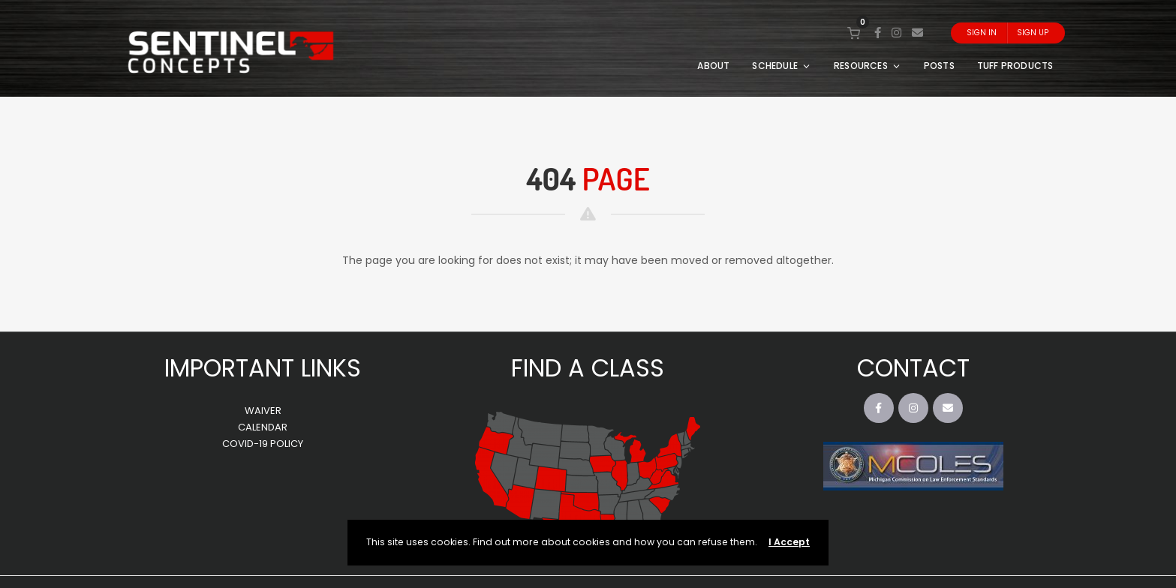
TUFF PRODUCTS (1015, 65)
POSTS (939, 65)
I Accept (789, 542)
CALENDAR (262, 427)
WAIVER (263, 411)
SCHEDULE (781, 65)
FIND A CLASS (587, 368)
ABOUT (713, 65)
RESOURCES (867, 65)
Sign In (982, 33)
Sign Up (1032, 33)
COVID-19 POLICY (262, 443)
